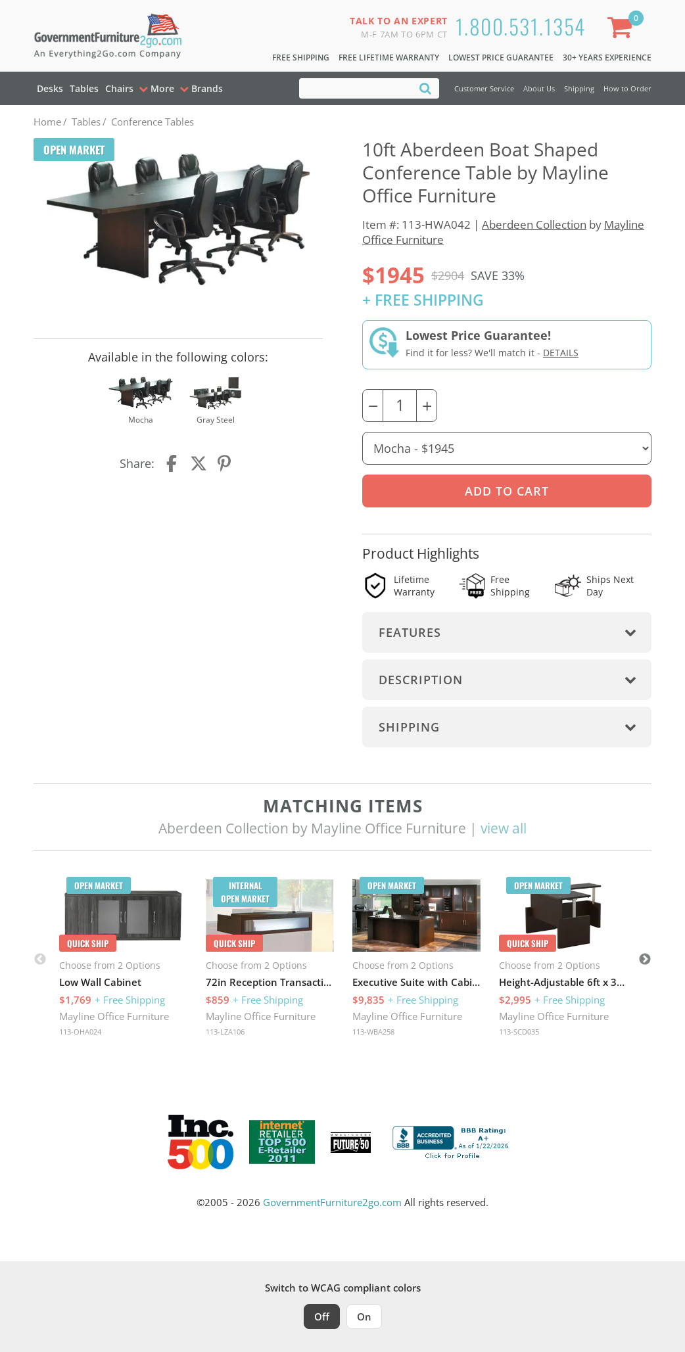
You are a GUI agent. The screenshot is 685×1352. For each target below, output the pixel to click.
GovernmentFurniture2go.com (332, 1202)
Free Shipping (300, 57)
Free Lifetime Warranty (389, 57)
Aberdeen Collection (534, 224)
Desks (50, 88)
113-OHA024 (80, 1032)
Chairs (119, 88)
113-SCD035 (519, 1032)
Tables (84, 88)
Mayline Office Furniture (114, 1016)
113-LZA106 (225, 1032)
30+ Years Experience (607, 57)
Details (561, 352)
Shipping (579, 88)
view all (504, 828)
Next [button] (644, 959)
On (364, 1316)
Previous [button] (40, 959)
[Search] (425, 88)
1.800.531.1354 (521, 26)
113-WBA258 (373, 1032)
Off (321, 1316)
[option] (123, 959)
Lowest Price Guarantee (501, 57)
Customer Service (484, 88)
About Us (539, 88)
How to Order (627, 88)
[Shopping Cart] (622, 30)
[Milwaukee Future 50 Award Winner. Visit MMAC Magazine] (351, 1142)
